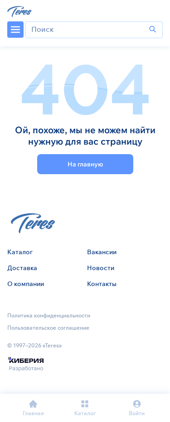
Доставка (22, 268)
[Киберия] (25, 364)
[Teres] (20, 11)
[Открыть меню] (15, 29)
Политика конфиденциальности (48, 315)
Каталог (20, 252)
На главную (85, 164)
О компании (25, 284)
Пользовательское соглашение (48, 327)
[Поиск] (152, 29)
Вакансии (102, 252)
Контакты (102, 284)
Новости (100, 268)
